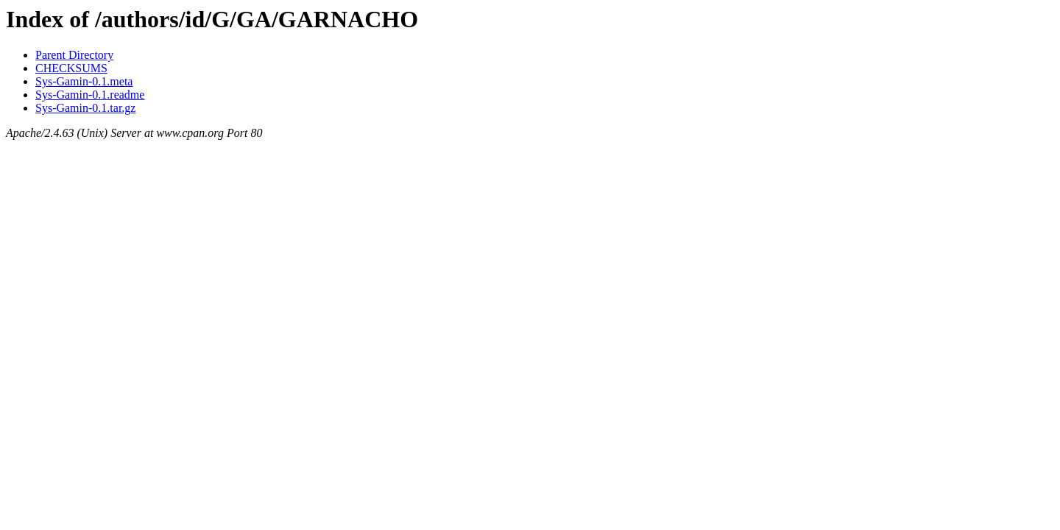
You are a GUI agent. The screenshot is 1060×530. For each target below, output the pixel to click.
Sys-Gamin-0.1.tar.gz (85, 108)
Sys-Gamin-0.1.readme (89, 94)
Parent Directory (74, 55)
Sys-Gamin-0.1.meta (83, 81)
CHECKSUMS (71, 68)
